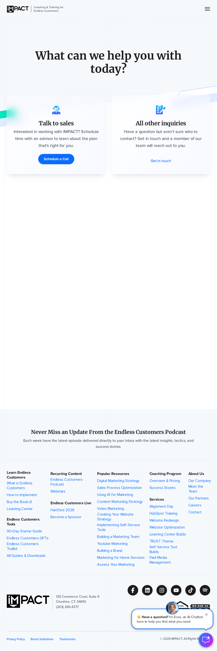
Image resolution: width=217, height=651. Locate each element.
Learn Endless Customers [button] (19, 475)
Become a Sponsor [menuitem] (65, 517)
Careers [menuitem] (194, 505)
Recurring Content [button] (65, 473)
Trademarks (67, 639)
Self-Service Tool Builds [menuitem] (168, 549)
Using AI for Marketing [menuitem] (115, 494)
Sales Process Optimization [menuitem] (119, 487)
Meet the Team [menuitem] (200, 489)
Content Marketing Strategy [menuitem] (120, 501)
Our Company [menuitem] (199, 480)
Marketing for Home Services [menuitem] (121, 557)
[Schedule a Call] (56, 159)
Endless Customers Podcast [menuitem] (72, 482)
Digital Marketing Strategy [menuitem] (118, 480)
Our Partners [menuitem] (198, 498)
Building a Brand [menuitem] (109, 550)
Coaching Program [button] (165, 473)
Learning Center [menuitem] (20, 508)
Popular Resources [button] (113, 473)
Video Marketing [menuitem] (110, 508)
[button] (172, 619)
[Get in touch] (161, 161)
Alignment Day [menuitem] (161, 506)
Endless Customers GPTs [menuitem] (28, 538)
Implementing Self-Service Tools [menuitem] (122, 527)
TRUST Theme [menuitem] (161, 541)
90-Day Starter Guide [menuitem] (24, 531)
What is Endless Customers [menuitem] (28, 485)
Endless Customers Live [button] (70, 503)
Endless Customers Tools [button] (23, 522)
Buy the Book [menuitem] (17, 501)
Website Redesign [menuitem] (164, 520)
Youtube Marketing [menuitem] (112, 543)
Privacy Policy (16, 639)
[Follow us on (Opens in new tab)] (135, 590)
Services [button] (156, 499)
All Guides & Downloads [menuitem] (26, 555)
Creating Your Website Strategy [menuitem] (122, 517)
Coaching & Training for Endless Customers (48, 9)
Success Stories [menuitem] (162, 487)
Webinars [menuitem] (57, 491)
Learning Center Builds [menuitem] (167, 534)
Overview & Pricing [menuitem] (164, 480)
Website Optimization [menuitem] (167, 527)
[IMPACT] (18, 9)
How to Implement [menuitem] (22, 495)
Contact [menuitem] (195, 512)
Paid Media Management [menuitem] (168, 560)
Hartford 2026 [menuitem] (62, 510)
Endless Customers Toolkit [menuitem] (28, 546)
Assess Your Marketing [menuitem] (116, 564)
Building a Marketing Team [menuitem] (118, 536)
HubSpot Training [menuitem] (163, 513)
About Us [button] (196, 473)
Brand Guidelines (42, 639)
